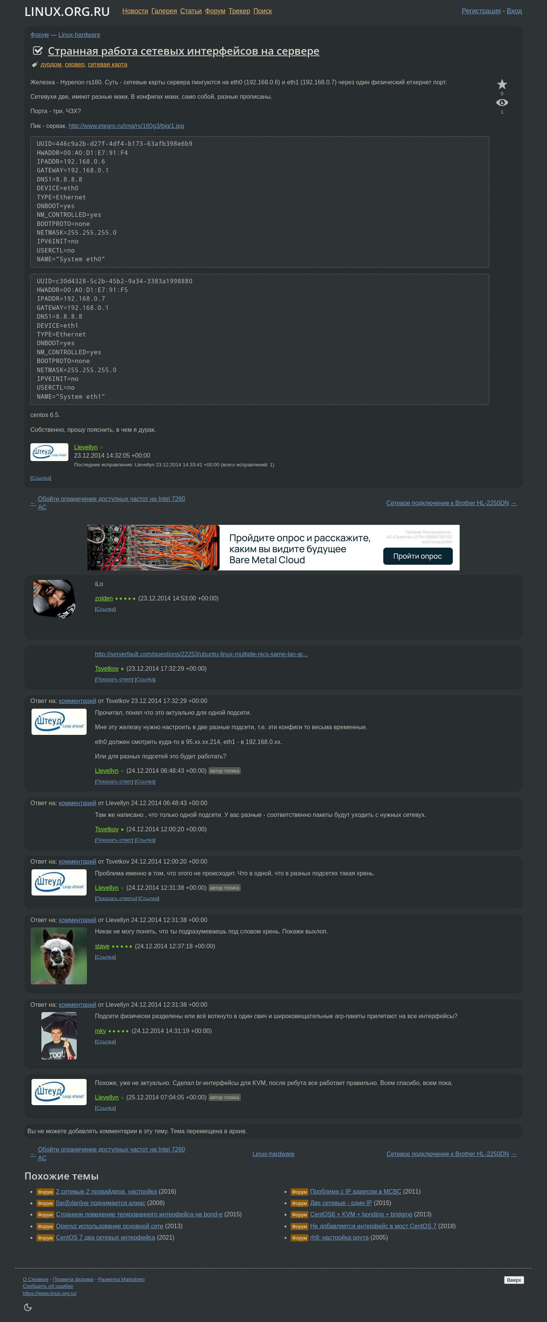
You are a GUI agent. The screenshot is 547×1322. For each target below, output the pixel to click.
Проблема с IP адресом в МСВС (355, 1191)
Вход (514, 11)
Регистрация (481, 11)
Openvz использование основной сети (109, 1226)
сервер (75, 64)
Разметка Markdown (121, 1279)
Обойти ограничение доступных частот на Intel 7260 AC (111, 503)
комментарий (77, 701)
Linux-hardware (79, 35)
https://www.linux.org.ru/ (49, 1293)
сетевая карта (107, 64)
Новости (135, 11)
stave (102, 946)
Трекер (239, 11)
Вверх (514, 1280)
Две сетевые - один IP (341, 1203)
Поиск (262, 11)
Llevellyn (86, 447)
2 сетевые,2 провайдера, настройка (106, 1191)
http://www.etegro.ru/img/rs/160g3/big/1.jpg (126, 126)
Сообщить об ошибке (48, 1286)
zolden (104, 598)
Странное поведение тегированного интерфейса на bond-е (139, 1214)
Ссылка (41, 478)
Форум (215, 11)
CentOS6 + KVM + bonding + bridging (361, 1214)
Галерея (164, 11)
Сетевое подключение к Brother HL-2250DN (447, 503)
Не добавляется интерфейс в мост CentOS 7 (373, 1226)
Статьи (191, 11)
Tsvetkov (107, 668)
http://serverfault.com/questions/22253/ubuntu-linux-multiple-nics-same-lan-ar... (201, 654)
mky (100, 1031)
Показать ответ (114, 679)
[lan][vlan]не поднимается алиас (100, 1203)
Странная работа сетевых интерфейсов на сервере (183, 50)
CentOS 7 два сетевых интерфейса (105, 1237)
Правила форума (73, 1279)
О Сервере (36, 1279)
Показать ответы (116, 898)
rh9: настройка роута (339, 1237)
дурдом (51, 64)
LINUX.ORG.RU (67, 11)
